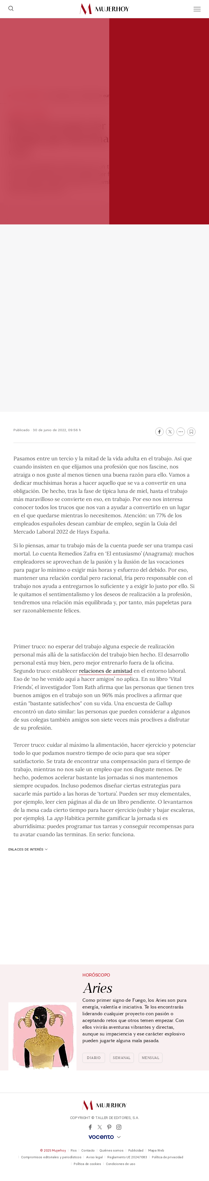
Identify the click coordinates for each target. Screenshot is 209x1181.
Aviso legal (94, 1157)
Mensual (151, 1058)
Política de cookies (87, 1164)
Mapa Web (156, 1150)
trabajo (162, 458)
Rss (73, 1150)
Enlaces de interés (28, 849)
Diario (94, 1058)
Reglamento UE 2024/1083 (127, 1157)
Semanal (122, 1058)
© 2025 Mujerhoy (53, 1150)
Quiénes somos (111, 1150)
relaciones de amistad (105, 670)
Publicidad (135, 1150)
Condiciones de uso (120, 1164)
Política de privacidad (167, 1157)
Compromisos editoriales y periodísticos (51, 1157)
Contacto (88, 1150)
